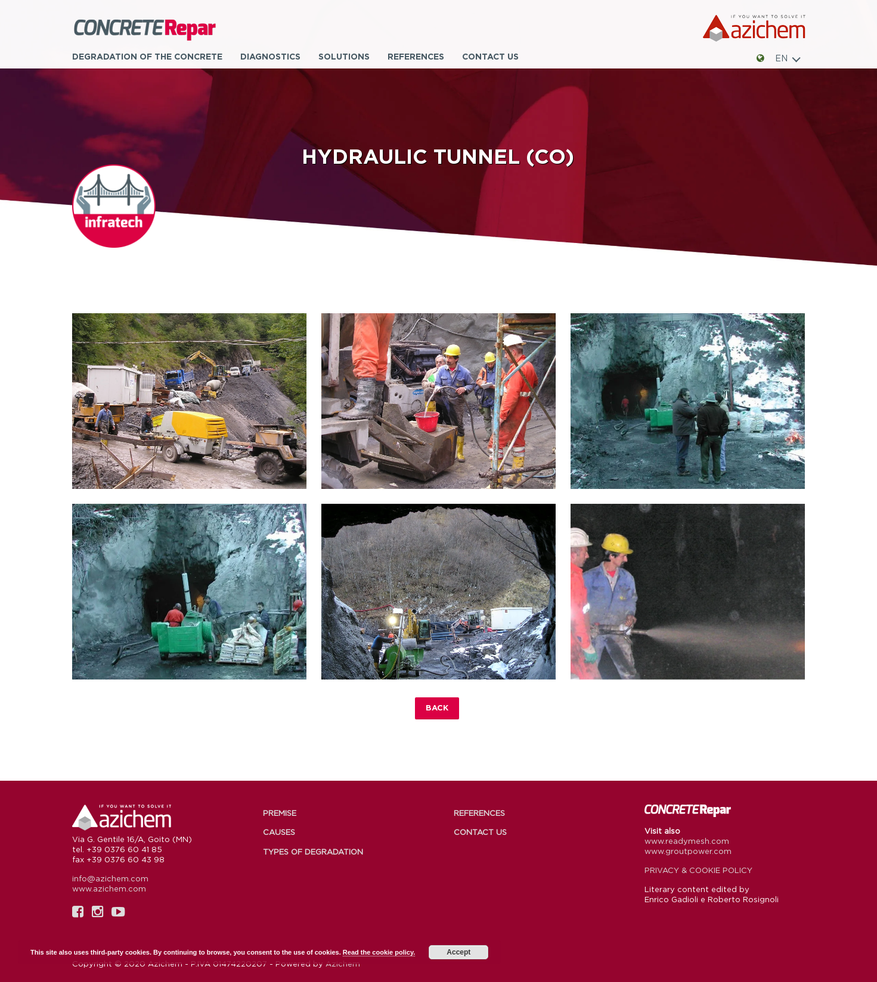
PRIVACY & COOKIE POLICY (698, 870)
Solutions (344, 56)
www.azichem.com (109, 888)
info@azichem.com (110, 878)
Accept (458, 952)
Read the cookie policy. (379, 952)
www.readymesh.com (686, 841)
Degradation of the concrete (147, 56)
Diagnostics (270, 56)
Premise (279, 813)
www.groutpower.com (688, 851)
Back (437, 707)
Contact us (490, 56)
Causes (279, 832)
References (416, 56)
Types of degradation (313, 851)
